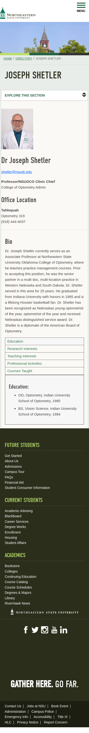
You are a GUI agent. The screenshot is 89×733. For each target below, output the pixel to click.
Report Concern (55, 722)
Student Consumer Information (27, 488)
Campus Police (43, 711)
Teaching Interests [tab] (21, 356)
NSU (18, 13)
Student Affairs (15, 543)
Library (10, 598)
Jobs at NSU (36, 706)
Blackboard (13, 516)
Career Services (16, 521)
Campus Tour (14, 472)
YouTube (54, 629)
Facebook (25, 629)
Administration (15, 711)
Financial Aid (14, 482)
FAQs (9, 477)
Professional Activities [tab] (24, 363)
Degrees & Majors (18, 593)
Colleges (11, 571)
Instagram (44, 629)
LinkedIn (63, 629)
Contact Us (13, 706)
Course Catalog (16, 582)
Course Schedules (18, 587)
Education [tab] (15, 341)
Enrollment (13, 532)
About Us (12, 461)
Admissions (13, 466)
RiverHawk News (17, 603)
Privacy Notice (27, 722)
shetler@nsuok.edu (16, 172)
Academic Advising (19, 511)
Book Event (59, 706)
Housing (11, 537)
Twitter (35, 629)
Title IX (62, 717)
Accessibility (43, 717)
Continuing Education (20, 577)
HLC (8, 722)
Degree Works (15, 527)
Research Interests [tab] (22, 349)
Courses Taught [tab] (19, 371)
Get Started (13, 456)
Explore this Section (25, 95)
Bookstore (12, 566)
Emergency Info (16, 717)
